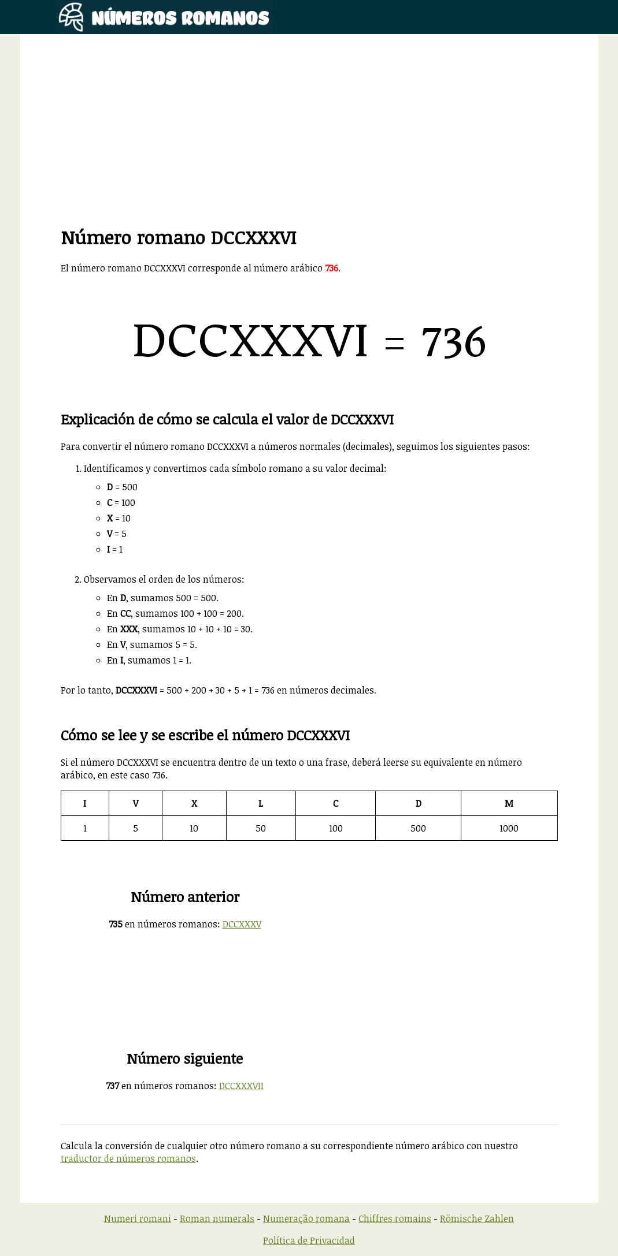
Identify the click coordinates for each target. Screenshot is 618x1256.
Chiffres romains (394, 1218)
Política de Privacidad (309, 1240)
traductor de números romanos (128, 1158)
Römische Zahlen (477, 1218)
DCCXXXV (242, 924)
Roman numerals (217, 1218)
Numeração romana (306, 1218)
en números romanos (163, 924)
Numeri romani (137, 1218)
